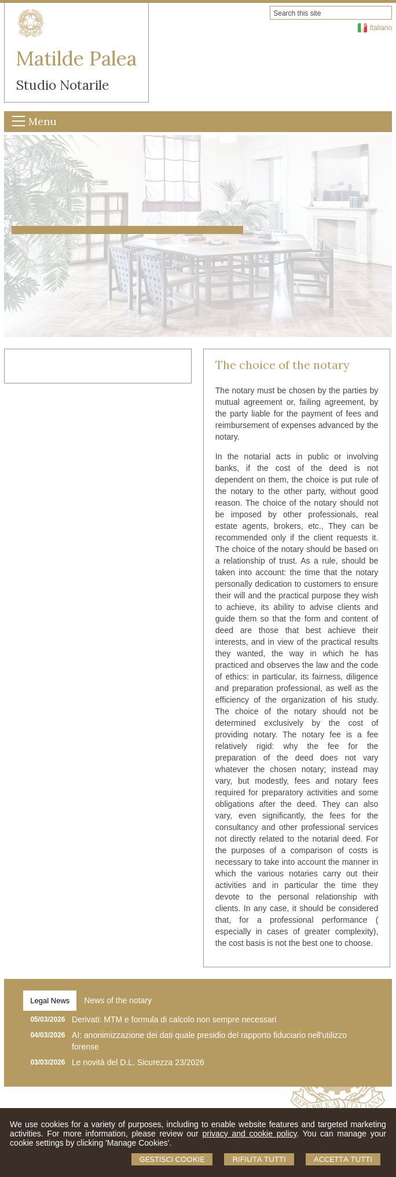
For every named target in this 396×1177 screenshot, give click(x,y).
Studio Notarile (62, 84)
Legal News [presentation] (49, 1000)
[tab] (49, 1000)
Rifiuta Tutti (258, 1159)
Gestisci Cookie (172, 1159)
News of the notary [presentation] (118, 1000)
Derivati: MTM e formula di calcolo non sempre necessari (174, 1019)
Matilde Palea (76, 58)
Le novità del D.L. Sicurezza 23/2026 (138, 1062)
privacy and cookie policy (249, 1133)
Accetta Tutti (343, 1159)
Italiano (380, 28)
